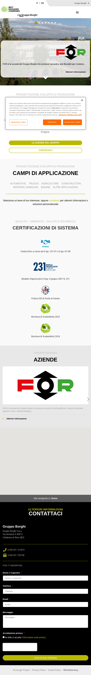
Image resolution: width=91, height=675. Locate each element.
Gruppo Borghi (81, 3)
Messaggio (8, 612)
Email (6, 599)
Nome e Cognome (11, 573)
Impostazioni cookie (18, 122)
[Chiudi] (82, 100)
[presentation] (20, 647)
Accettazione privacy (13, 633)
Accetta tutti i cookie (72, 122)
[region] (45, 113)
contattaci (54, 200)
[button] (77, 12)
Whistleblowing (70, 670)
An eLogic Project (21, 670)
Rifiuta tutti (52, 122)
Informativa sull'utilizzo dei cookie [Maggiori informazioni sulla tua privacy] (70, 115)
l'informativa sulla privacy (34, 637)
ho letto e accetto (25, 637)
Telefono (7, 586)
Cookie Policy (54, 670)
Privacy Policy (38, 670)
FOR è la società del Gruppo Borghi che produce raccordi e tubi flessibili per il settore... (44, 64)
